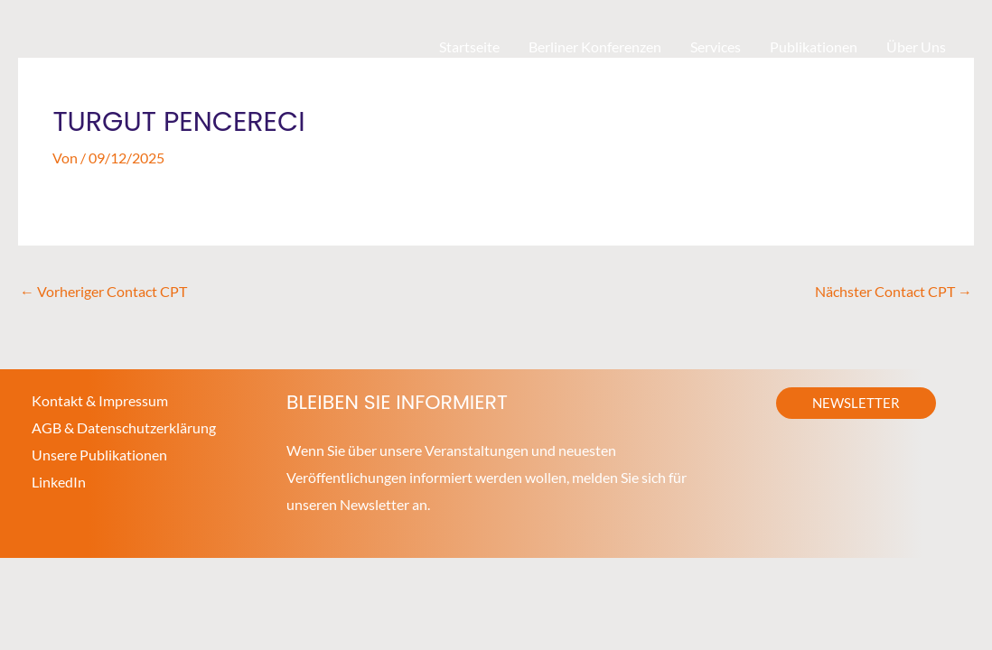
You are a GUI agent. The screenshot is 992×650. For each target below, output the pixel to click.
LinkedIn (59, 481)
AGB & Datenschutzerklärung (124, 427)
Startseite (469, 46)
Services (715, 46)
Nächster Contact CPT (893, 291)
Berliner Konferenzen (595, 46)
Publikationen (813, 46)
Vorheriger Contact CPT (103, 291)
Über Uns (916, 46)
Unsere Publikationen (99, 454)
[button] (856, 403)
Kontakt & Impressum (100, 400)
